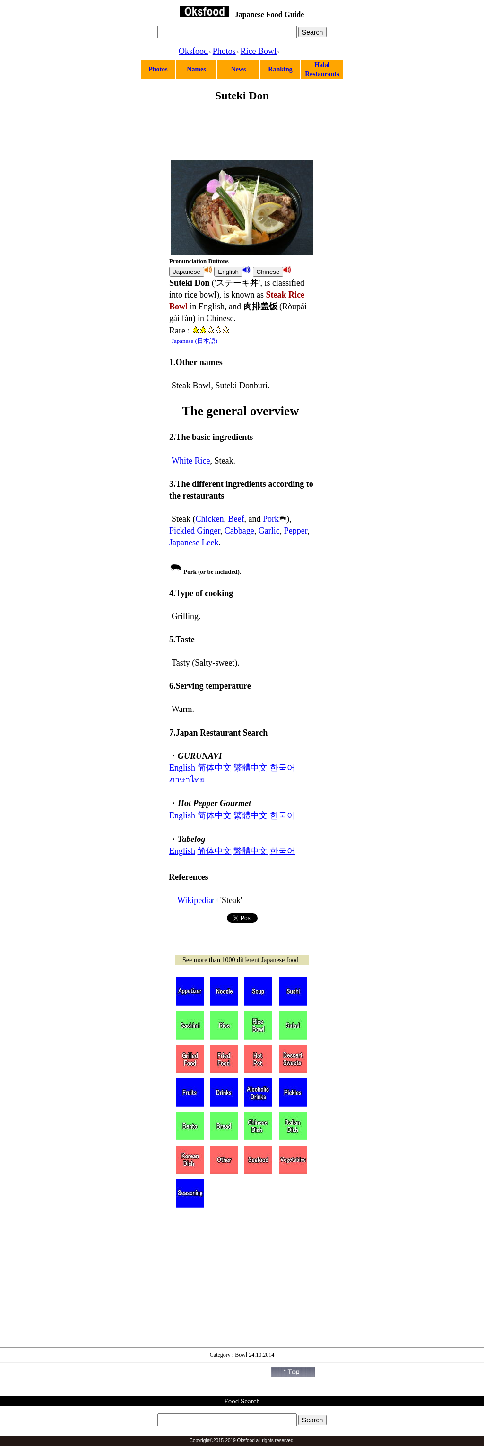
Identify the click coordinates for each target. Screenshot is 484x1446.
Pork (271, 519)
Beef (236, 519)
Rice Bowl (259, 51)
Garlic (269, 530)
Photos (224, 51)
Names (196, 69)
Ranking (280, 69)
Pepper (295, 530)
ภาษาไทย (187, 779)
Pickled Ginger (194, 530)
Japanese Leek (193, 542)
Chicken (209, 519)
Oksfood (193, 51)
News (238, 69)
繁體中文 (250, 767)
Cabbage (239, 530)
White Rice (191, 460)
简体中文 (215, 767)
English (182, 767)
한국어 (282, 767)
